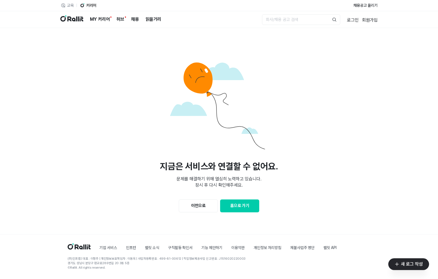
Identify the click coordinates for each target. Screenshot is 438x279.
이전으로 (198, 205)
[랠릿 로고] (71, 19)
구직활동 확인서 (180, 247)
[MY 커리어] (100, 19)
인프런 (131, 247)
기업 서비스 (108, 247)
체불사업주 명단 (302, 247)
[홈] (79, 248)
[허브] (120, 19)
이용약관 (238, 247)
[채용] (135, 19)
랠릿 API (330, 247)
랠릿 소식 (152, 247)
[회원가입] (370, 19)
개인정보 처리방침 (267, 247)
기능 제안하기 (211, 247)
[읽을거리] (153, 19)
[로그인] (353, 19)
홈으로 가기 (239, 205)
